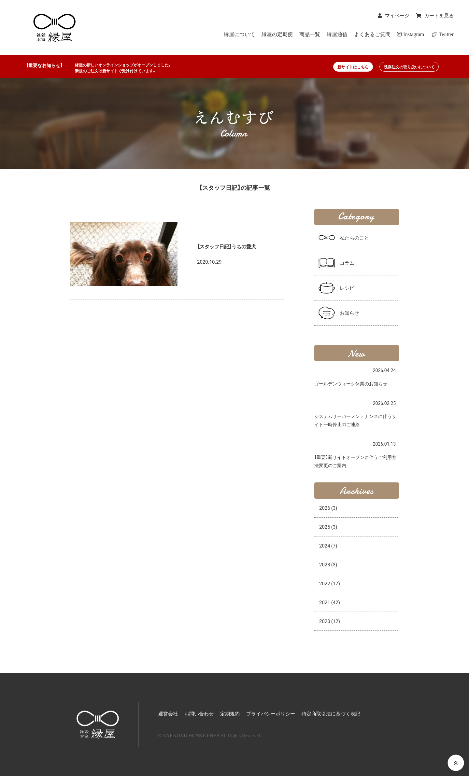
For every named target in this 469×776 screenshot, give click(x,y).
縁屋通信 (337, 34)
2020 (329, 621)
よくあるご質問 (372, 34)
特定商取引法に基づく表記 (331, 713)
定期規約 (230, 713)
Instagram (410, 34)
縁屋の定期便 (277, 34)
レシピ (347, 287)
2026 (328, 507)
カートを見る (439, 15)
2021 (329, 602)
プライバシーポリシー (270, 713)
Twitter (445, 34)
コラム (347, 262)
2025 (328, 526)
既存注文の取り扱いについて (409, 67)
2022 (329, 583)
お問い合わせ (199, 713)
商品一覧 (309, 34)
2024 (328, 545)
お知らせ (349, 312)
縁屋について (239, 34)
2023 (328, 564)
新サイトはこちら (353, 67)
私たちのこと (354, 237)
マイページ (397, 15)
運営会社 (168, 713)
